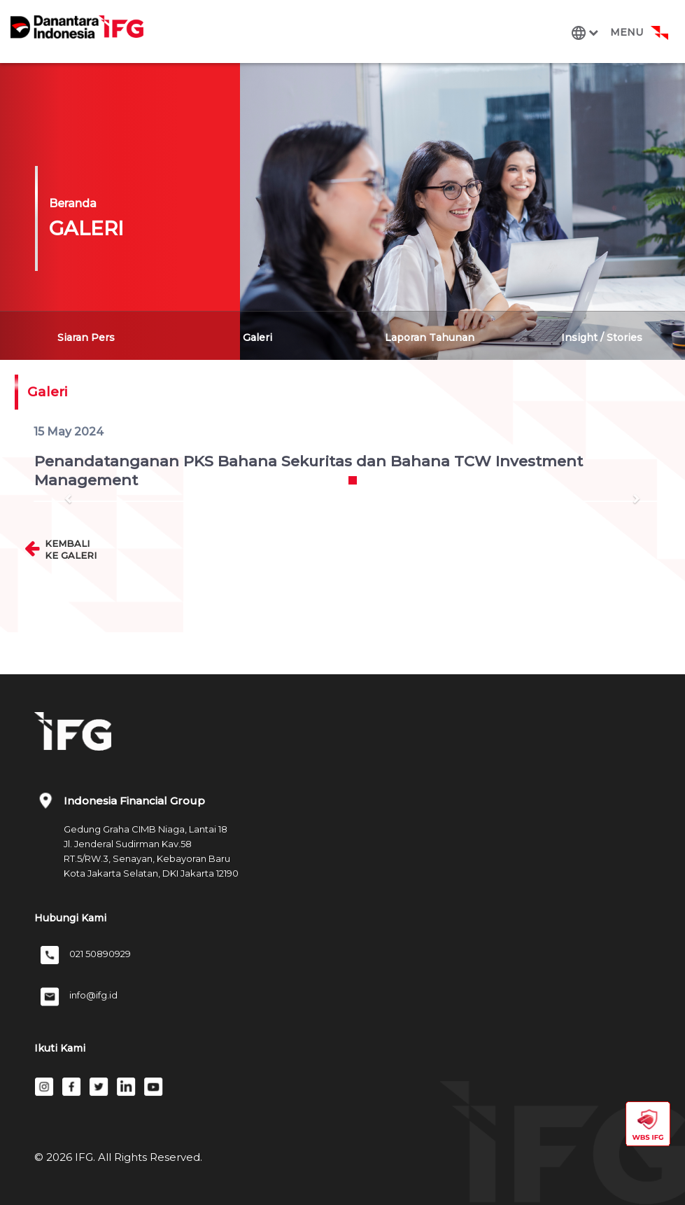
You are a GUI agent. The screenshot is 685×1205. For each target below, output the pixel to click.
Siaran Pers (86, 337)
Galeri (257, 337)
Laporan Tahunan (429, 337)
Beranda (73, 203)
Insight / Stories (601, 337)
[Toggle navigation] (617, 32)
